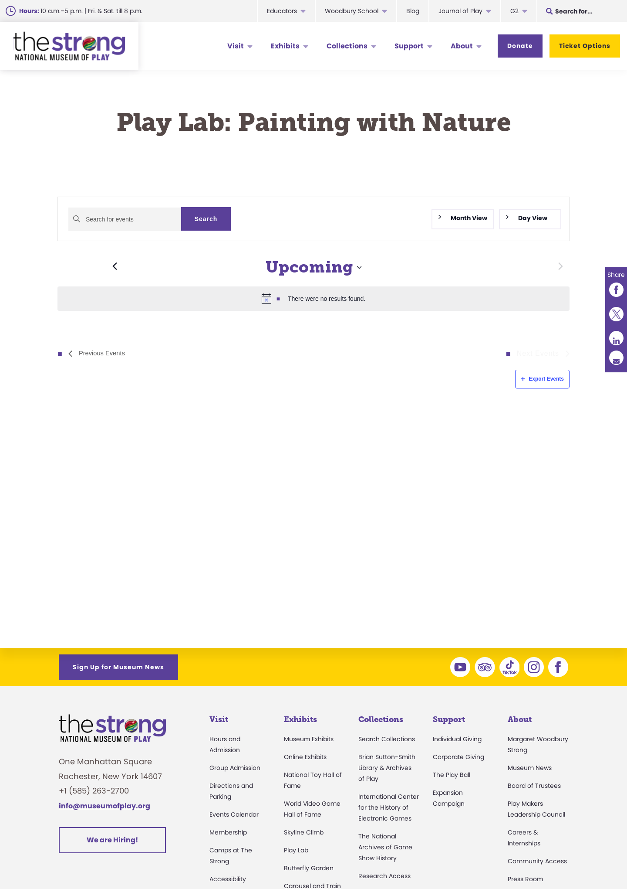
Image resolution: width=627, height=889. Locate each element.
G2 (514, 11)
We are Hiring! (112, 840)
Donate (520, 45)
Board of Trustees (534, 785)
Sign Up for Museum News (118, 667)
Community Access (537, 861)
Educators (282, 11)
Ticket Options (584, 45)
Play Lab (296, 850)
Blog (412, 11)
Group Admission (234, 767)
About (462, 46)
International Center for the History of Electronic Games (388, 807)
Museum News (530, 767)
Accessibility (227, 879)
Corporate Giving (458, 757)
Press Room (525, 879)
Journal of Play (460, 11)
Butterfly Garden (309, 868)
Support (409, 46)
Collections (347, 46)
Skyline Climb (304, 832)
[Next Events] (560, 267)
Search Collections (386, 739)
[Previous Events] (87, 267)
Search (206, 218)
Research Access (384, 876)
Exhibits (285, 46)
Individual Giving (457, 739)
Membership (228, 832)
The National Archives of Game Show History (385, 847)
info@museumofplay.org (104, 806)
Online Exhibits (305, 757)
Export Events (542, 379)
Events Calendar (234, 814)
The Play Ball (451, 774)
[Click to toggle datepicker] (314, 267)
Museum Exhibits (309, 739)
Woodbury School (351, 11)
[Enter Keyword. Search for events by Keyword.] (124, 219)
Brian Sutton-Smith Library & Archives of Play (386, 768)
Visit (235, 46)
